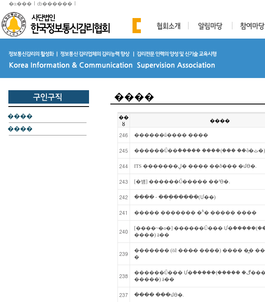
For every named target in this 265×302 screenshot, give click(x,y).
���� (20, 116)
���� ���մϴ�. (159, 295)
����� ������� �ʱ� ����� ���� (195, 213)
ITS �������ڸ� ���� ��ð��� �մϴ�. (195, 166)
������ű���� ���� (171, 135)
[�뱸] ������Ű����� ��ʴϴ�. (182, 182)
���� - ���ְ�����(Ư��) (175, 197)
